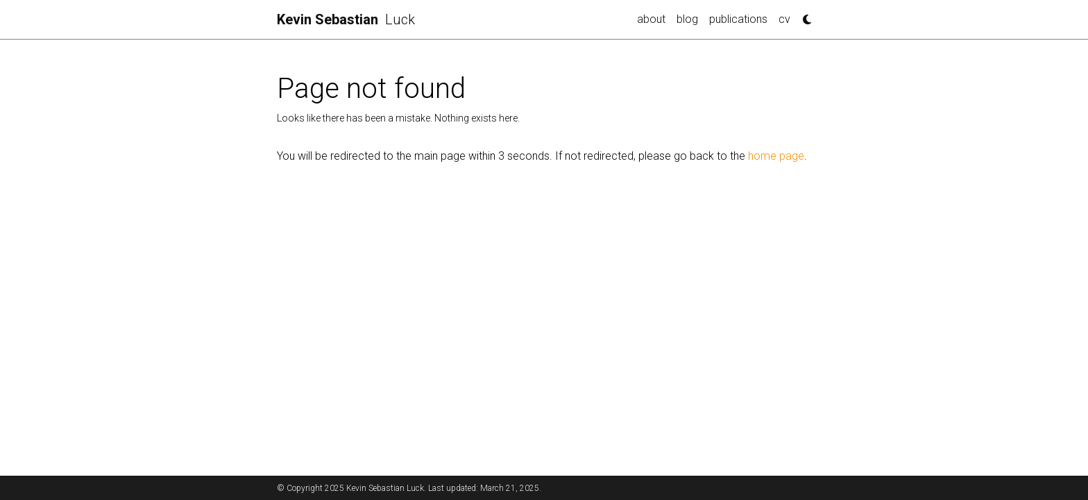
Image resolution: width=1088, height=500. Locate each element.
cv (784, 19)
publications (738, 19)
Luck (346, 19)
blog (687, 19)
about (651, 19)
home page (776, 155)
